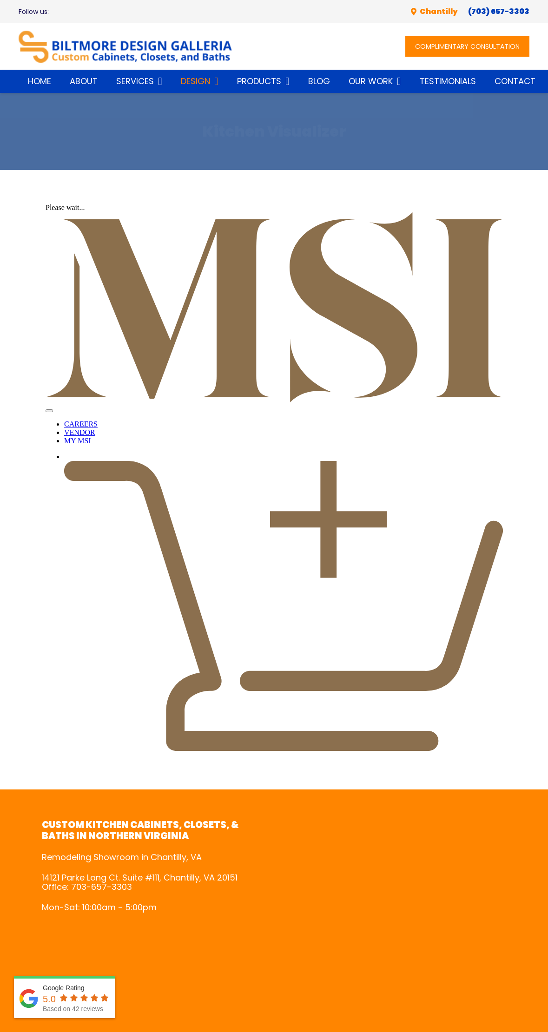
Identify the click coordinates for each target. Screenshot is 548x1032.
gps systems (396, 912)
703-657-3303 (101, 887)
